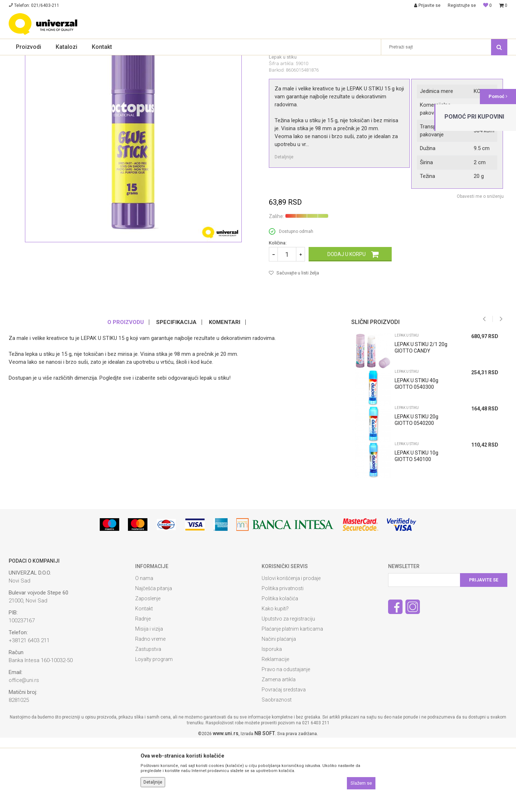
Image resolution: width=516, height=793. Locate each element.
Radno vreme (150, 694)
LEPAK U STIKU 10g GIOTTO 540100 (416, 511)
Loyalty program (154, 714)
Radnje (143, 674)
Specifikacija (176, 377)
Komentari (224, 377)
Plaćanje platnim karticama (292, 684)
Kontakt (144, 664)
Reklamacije (275, 714)
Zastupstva (148, 704)
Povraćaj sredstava (284, 745)
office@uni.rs (24, 735)
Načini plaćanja (279, 694)
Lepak (94, 60)
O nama (144, 633)
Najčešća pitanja (153, 644)
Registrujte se (462, 5)
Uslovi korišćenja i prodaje (291, 633)
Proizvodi (42, 60)
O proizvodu (125, 377)
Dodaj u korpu (346, 309)
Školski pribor (70, 60)
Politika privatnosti (283, 644)
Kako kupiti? (275, 664)
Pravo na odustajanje (286, 725)
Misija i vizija (149, 684)
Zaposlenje (147, 654)
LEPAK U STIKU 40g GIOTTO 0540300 (416, 439)
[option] (426, 460)
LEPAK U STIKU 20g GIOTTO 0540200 (416, 475)
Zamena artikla (279, 735)
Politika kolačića (280, 654)
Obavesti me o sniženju (480, 251)
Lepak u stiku (118, 60)
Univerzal (18, 60)
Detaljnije (284, 212)
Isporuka (272, 704)
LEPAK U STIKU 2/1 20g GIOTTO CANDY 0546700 (421, 406)
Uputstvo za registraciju (288, 674)
